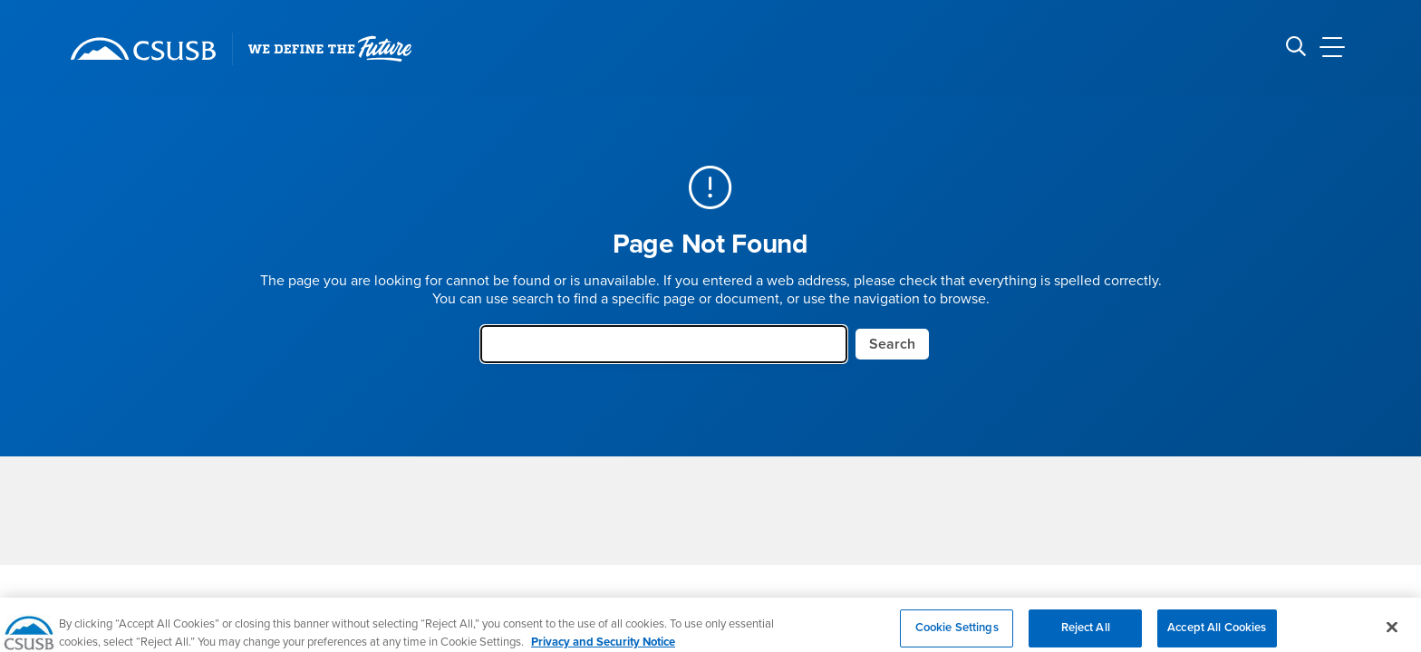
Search (892, 344)
